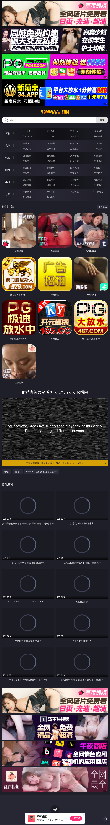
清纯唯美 (51, 172)
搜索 (102, 119)
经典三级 (51, 160)
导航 (7, 194)
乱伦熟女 (74, 160)
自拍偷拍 (51, 143)
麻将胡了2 (27, 136)
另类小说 (51, 185)
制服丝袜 (27, 160)
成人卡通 (74, 155)
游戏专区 (98, 131)
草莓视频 (74, 192)
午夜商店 (51, 192)
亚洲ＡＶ (27, 143)
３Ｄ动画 (98, 143)
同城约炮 (27, 192)
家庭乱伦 (51, 179)
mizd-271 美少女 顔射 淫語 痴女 (41, 471)
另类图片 (98, 172)
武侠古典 (98, 179)
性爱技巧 (98, 185)
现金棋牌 (74, 136)
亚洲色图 (51, 167)
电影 (7, 157)
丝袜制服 (51, 148)
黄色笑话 (74, 185)
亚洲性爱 (27, 155)
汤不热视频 (98, 192)
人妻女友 (74, 179)
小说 (7, 182)
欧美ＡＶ (74, 143)
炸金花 (51, 136)
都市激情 (27, 179)
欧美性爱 (98, 155)
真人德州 (51, 131)
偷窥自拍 (27, 167)
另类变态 (98, 160)
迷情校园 (27, 185)
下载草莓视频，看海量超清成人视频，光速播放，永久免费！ (66, 463)
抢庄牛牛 (98, 136)
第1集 (6, 471)
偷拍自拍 (51, 155)
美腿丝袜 (27, 172)
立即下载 (76, 818)
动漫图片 (98, 167)
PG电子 (27, 131)
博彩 (7, 133)
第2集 (17, 471)
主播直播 (74, 148)
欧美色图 (74, 167)
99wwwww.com (55, 112)
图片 (7, 170)
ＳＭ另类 (98, 148)
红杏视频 (27, 197)
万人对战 (74, 131)
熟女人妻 (27, 148)
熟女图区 (74, 172)
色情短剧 (51, 197)
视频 (7, 145)
